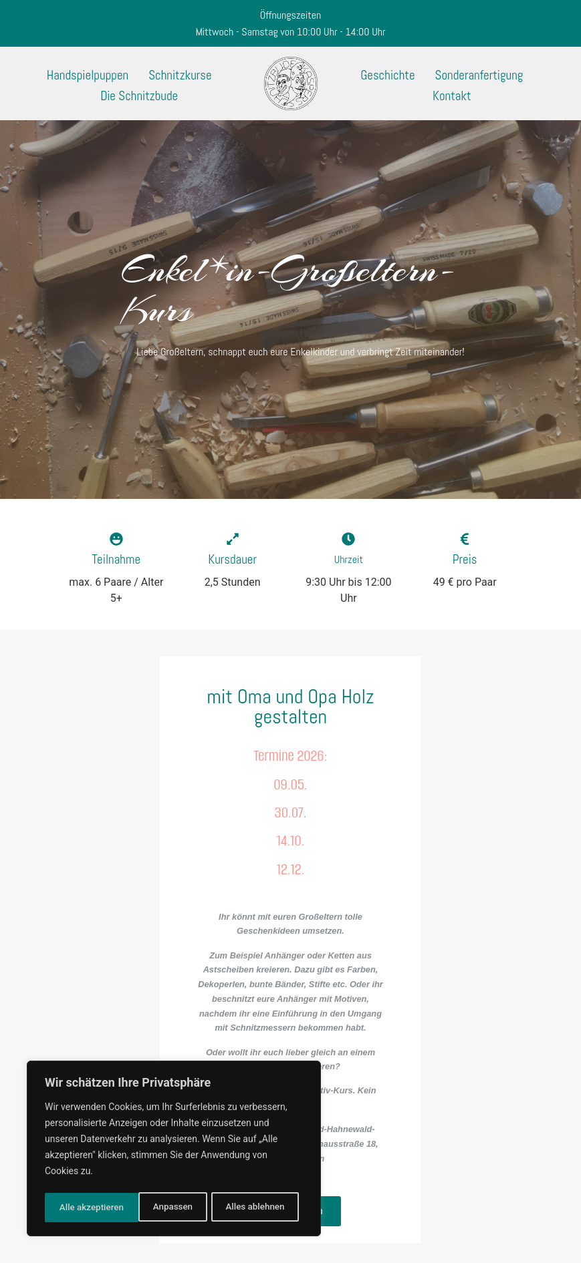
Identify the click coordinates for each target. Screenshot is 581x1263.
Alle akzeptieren (256, 1207)
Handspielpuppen (87, 75)
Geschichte (387, 75)
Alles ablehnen (161, 1207)
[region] (174, 1150)
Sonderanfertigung (479, 75)
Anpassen (78, 1207)
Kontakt (452, 95)
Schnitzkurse (179, 75)
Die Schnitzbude (139, 95)
